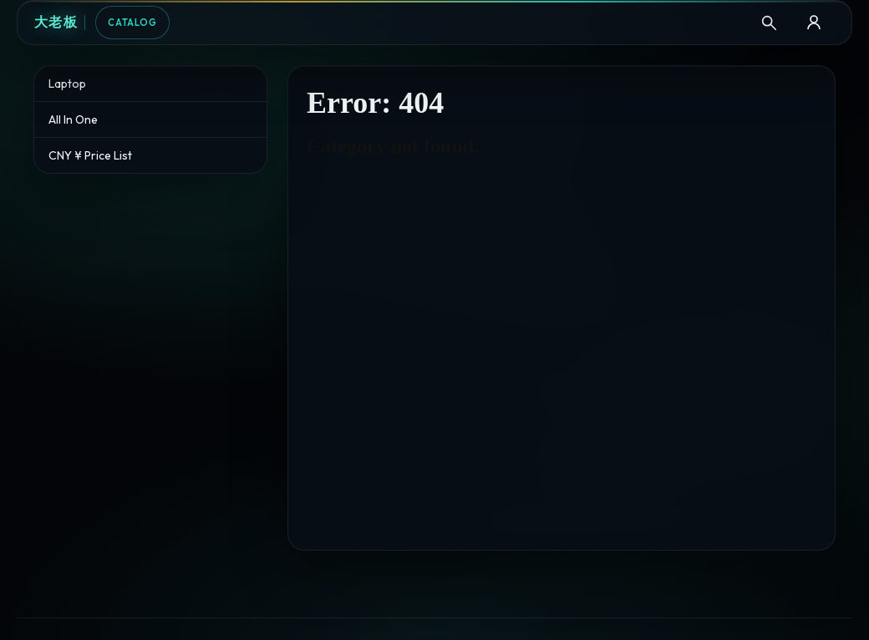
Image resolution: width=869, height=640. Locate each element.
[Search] (769, 22)
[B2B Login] (814, 22)
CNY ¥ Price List (90, 155)
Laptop (67, 83)
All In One (73, 119)
